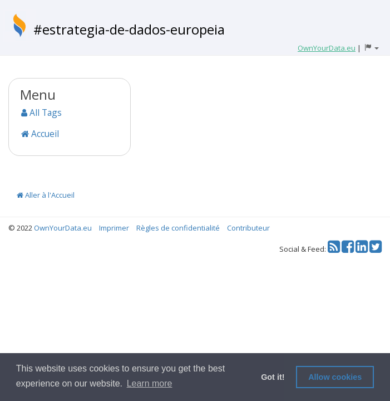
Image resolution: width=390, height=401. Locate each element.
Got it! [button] (272, 377)
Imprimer (114, 228)
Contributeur (248, 228)
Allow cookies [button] (335, 377)
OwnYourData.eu (63, 228)
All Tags (41, 112)
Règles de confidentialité (178, 228)
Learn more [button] (149, 383)
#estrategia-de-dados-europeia (129, 29)
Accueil (40, 134)
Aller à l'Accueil (46, 195)
